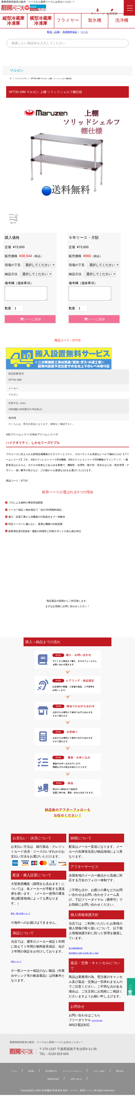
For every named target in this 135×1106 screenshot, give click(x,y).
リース (84, 38)
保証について (20, 961)
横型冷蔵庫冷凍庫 (41, 27)
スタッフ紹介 (20, 1079)
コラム (15, 1071)
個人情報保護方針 (81, 947)
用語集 (37, 1071)
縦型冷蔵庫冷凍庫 (13, 27)
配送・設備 (53, 38)
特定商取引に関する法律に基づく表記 (96, 952)
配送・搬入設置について (28, 913)
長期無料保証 (70, 38)
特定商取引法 (65, 1071)
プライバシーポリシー (101, 1071)
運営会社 (50, 1079)
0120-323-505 (52, 9)
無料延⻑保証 (75, 1079)
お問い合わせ (108, 1079)
